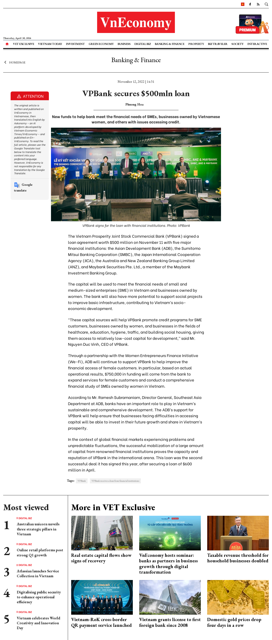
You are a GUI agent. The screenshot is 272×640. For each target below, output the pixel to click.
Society (237, 44)
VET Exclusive (23, 44)
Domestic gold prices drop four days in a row (234, 622)
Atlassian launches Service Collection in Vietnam (38, 573)
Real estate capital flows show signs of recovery (101, 558)
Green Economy (101, 44)
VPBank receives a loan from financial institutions (115, 481)
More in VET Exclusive (113, 507)
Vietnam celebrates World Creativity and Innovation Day (38, 623)
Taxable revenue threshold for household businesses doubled (238, 558)
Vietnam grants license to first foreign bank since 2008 (170, 622)
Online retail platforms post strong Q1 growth (40, 552)
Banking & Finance (169, 44)
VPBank (82, 481)
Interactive (257, 44)
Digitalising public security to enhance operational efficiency (39, 597)
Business (124, 44)
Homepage (14, 62)
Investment (75, 44)
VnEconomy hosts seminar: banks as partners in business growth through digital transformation (168, 563)
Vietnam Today (50, 44)
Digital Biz (142, 44)
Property (196, 44)
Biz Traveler (218, 44)
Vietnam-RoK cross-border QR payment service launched (101, 622)
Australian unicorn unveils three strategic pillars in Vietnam (38, 528)
